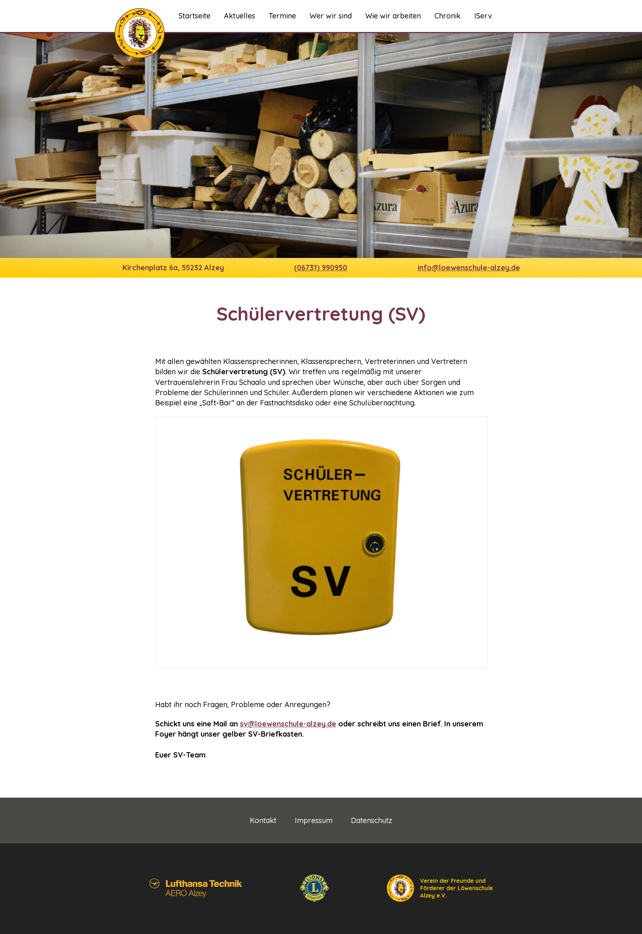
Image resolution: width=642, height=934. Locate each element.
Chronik (447, 15)
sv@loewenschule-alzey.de (288, 723)
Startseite (194, 15)
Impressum (313, 820)
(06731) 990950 (320, 267)
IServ (483, 15)
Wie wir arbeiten (393, 15)
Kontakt (263, 820)
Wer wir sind (331, 15)
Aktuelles (239, 15)
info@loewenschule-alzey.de (469, 267)
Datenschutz (371, 820)
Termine (282, 15)
